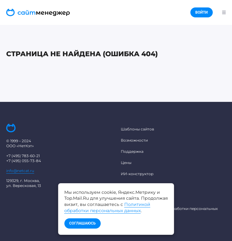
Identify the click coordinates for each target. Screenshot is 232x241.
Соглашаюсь (82, 223)
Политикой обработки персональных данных (107, 207)
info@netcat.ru (20, 170)
